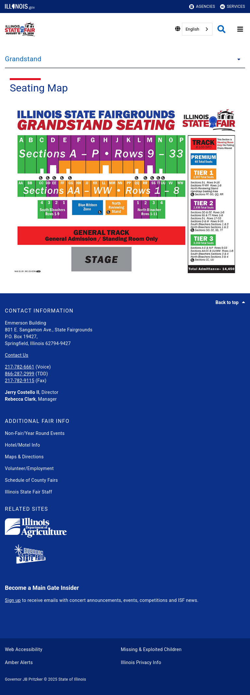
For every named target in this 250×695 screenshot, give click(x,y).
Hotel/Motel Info (22, 445)
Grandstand (23, 59)
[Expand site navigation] (240, 29)
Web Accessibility (23, 649)
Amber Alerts (19, 662)
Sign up (13, 600)
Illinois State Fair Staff (28, 491)
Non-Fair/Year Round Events (35, 433)
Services (232, 6)
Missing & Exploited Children (151, 649)
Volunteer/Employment (29, 468)
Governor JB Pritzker (24, 679)
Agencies (202, 6)
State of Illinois (72, 679)
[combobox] (197, 29)
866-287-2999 (20, 373)
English (192, 29)
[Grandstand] (237, 59)
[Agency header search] (221, 29)
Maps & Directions (24, 456)
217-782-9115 (20, 380)
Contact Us (16, 355)
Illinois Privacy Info (141, 662)
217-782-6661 (20, 366)
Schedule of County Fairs (31, 480)
